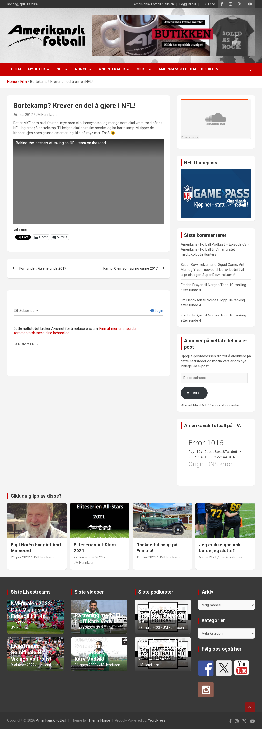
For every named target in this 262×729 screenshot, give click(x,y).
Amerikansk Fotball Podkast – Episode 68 (161, 615)
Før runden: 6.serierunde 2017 (42, 268)
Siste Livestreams (31, 592)
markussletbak (231, 557)
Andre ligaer (112, 69)
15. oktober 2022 (23, 622)
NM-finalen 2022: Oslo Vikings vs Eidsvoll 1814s (31, 609)
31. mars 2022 (85, 665)
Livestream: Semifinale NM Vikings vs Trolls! (31, 652)
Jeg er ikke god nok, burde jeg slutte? (220, 548)
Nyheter (36, 69)
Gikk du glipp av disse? (36, 496)
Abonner (194, 392)
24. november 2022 (153, 659)
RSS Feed (208, 4)
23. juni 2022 (20, 557)
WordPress (157, 720)
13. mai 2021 (146, 557)
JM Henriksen (46, 115)
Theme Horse (99, 720)
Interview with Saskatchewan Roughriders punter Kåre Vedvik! (98, 649)
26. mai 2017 (23, 115)
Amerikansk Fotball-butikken (154, 4)
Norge (81, 69)
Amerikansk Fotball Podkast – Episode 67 (161, 647)
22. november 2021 (88, 557)
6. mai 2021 (208, 557)
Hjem (16, 69)
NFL (60, 69)
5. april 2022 (84, 628)
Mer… (141, 69)
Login (156, 311)
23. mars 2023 (149, 628)
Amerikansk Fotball (51, 720)
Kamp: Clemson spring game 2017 (130, 268)
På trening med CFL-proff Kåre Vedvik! (99, 618)
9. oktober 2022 (23, 665)
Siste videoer (89, 592)
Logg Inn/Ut (187, 4)
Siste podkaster (155, 592)
